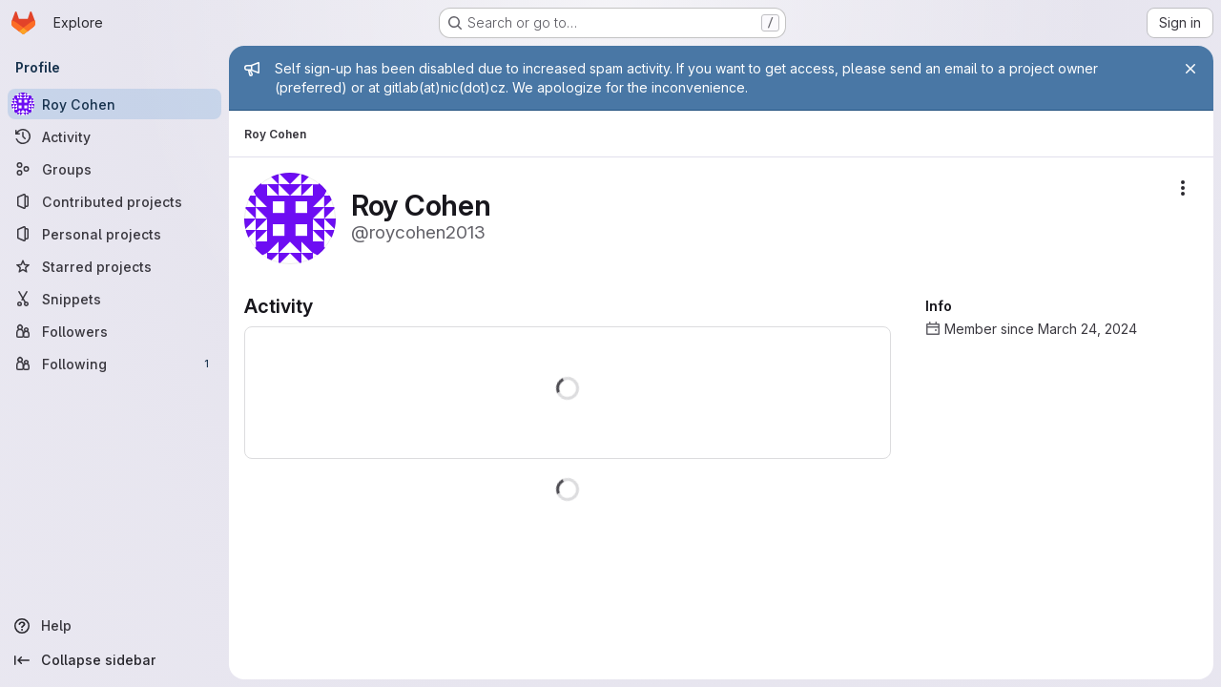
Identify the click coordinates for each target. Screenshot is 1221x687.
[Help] (114, 626)
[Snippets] (114, 298)
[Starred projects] (114, 266)
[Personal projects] (114, 234)
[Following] (114, 363)
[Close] (1190, 68)
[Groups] (114, 169)
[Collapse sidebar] (114, 660)
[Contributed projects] (114, 201)
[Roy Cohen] (114, 104)
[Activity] (114, 136)
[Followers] (114, 331)
